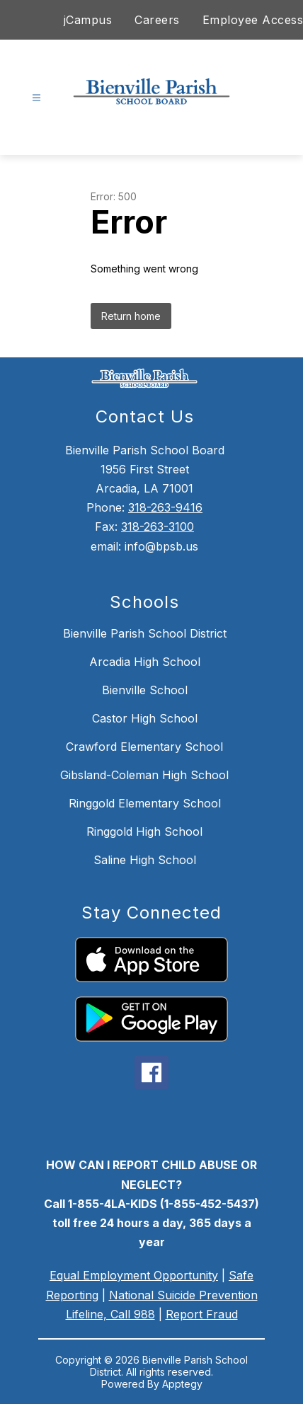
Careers (157, 20)
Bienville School (145, 690)
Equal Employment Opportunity (134, 1275)
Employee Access (253, 20)
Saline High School (144, 860)
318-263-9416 (165, 507)
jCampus (88, 20)
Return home (131, 316)
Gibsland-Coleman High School (144, 775)
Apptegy (182, 1384)
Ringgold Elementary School (145, 803)
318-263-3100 (157, 526)
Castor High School (145, 718)
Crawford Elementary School (144, 747)
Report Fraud (202, 1314)
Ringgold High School (144, 831)
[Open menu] (36, 98)
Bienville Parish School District (145, 633)
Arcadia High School (144, 662)
